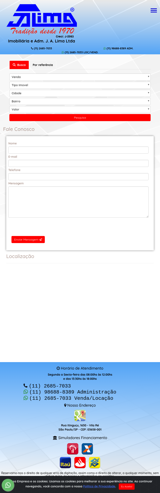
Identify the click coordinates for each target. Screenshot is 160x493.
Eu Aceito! (126, 486)
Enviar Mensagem (28, 239)
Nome (12, 143)
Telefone (14, 170)
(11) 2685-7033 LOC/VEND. (80, 52)
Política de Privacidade (99, 486)
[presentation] (78, 227)
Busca (19, 65)
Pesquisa (80, 117)
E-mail (12, 157)
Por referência (43, 65)
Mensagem (16, 183)
